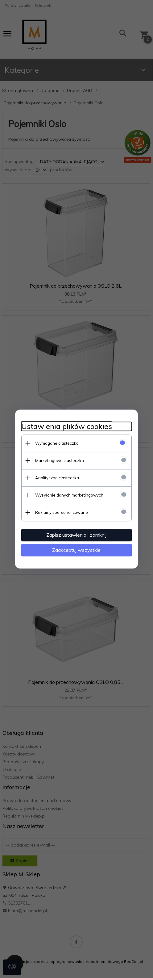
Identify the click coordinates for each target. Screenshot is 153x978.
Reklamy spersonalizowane (61, 512)
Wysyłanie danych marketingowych (69, 495)
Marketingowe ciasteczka (59, 460)
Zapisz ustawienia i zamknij (77, 535)
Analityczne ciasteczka (57, 477)
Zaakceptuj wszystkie (76, 550)
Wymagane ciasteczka (56, 443)
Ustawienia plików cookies (66, 426)
